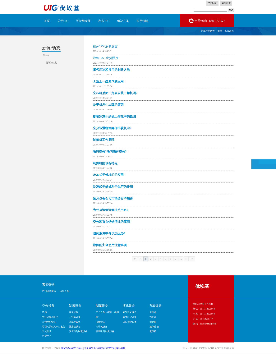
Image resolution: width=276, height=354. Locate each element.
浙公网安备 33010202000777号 (99, 348)
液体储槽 (154, 326)
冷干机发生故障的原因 (108, 104)
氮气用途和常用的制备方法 (111, 69)
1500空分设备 (49, 321)
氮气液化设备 (129, 317)
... (181, 259)
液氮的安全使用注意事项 (110, 245)
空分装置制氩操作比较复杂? (112, 128)
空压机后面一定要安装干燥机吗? (115, 93)
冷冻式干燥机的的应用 (108, 175)
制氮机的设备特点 (105, 163)
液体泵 (153, 312)
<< (135, 259)
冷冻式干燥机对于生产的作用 (113, 186)
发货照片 (46, 331)
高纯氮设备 (101, 326)
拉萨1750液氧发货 (105, 46)
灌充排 (153, 321)
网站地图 (121, 348)
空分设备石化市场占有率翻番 (113, 198)
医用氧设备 (74, 326)
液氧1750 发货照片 (105, 58)
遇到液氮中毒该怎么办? (109, 233)
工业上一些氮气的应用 (108, 81)
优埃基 (202, 286)
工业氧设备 (74, 317)
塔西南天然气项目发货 (53, 326)
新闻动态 (229, 31)
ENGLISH (212, 3)
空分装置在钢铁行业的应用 (111, 221)
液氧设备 (73, 312)
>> (192, 259)
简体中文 (226, 3)
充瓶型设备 (74, 321)
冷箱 (44, 312)
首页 (47, 20)
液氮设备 (100, 321)
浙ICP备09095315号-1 (72, 348)
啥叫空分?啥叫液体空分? (110, 151)
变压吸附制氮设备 (105, 331)
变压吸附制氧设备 (78, 331)
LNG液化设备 (130, 321)
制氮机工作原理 (103, 139)
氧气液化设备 (129, 312)
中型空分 (46, 336)
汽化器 (153, 317)
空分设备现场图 (50, 317)
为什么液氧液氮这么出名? (110, 210)
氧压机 (153, 331)
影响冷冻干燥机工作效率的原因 (114, 116)
